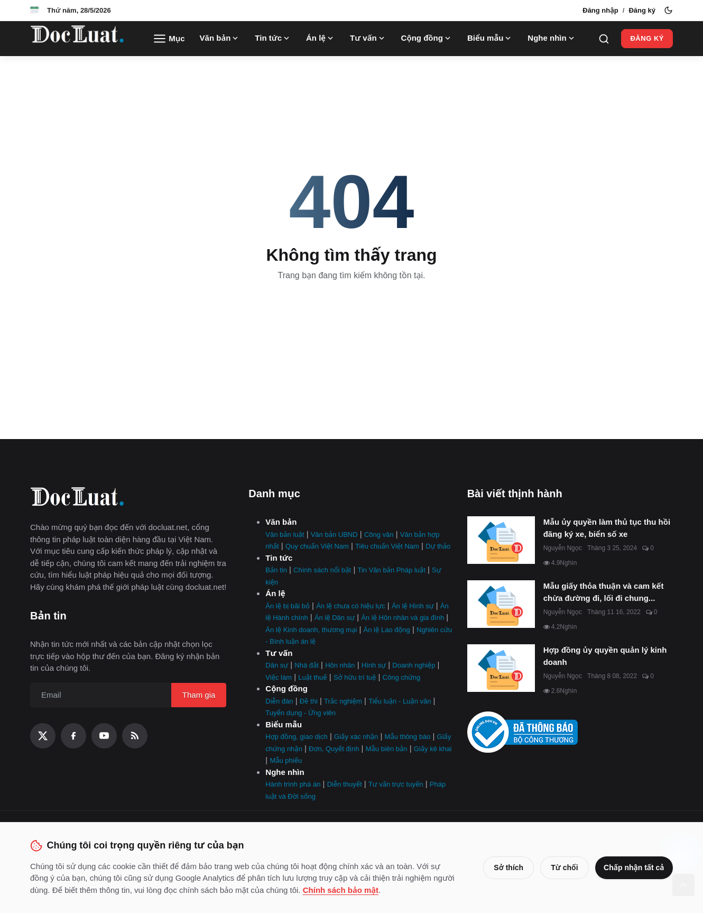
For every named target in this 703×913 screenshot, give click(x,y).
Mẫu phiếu (286, 760)
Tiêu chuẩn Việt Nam (387, 546)
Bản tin (276, 570)
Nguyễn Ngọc (562, 548)
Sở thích (505, 867)
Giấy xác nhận (356, 737)
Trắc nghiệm (343, 701)
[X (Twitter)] (43, 735)
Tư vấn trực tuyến (395, 784)
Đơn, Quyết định (334, 749)
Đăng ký (641, 10)
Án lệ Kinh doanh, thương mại (311, 630)
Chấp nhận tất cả (632, 867)
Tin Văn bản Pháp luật (391, 570)
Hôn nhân (340, 665)
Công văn (379, 534)
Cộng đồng (426, 38)
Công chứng (402, 677)
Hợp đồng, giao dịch (296, 737)
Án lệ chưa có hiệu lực (350, 606)
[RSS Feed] (134, 735)
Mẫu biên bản (387, 749)
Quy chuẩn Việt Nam (317, 546)
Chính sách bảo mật (363, 889)
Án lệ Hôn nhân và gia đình (402, 618)
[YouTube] (104, 735)
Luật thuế (312, 677)
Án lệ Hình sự (413, 606)
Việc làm (278, 677)
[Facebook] (73, 735)
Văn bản (220, 38)
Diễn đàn (279, 701)
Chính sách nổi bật (322, 570)
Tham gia (199, 694)
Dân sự (276, 665)
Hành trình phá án (292, 784)
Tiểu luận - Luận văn (399, 701)
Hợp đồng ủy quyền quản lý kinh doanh (605, 656)
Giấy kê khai (433, 749)
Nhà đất (306, 665)
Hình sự (374, 665)
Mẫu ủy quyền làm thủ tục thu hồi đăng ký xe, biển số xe (607, 527)
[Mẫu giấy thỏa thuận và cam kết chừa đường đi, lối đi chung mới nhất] (501, 604)
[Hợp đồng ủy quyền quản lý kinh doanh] (501, 668)
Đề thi (309, 701)
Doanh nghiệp (413, 665)
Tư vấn (368, 38)
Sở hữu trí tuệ (355, 677)
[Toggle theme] (668, 10)
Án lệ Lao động (387, 630)
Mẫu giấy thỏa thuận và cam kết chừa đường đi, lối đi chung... (603, 591)
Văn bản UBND (334, 534)
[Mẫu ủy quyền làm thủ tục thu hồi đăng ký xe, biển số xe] (501, 540)
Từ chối (560, 867)
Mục (169, 38)
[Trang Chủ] (77, 38)
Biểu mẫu (490, 38)
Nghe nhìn (552, 38)
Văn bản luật (284, 534)
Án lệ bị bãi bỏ (287, 606)
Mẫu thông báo (408, 737)
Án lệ (320, 38)
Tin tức (273, 38)
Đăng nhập (600, 10)
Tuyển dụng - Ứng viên (300, 713)
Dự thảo (438, 546)
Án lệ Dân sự (334, 618)
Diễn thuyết (344, 784)
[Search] (604, 39)
